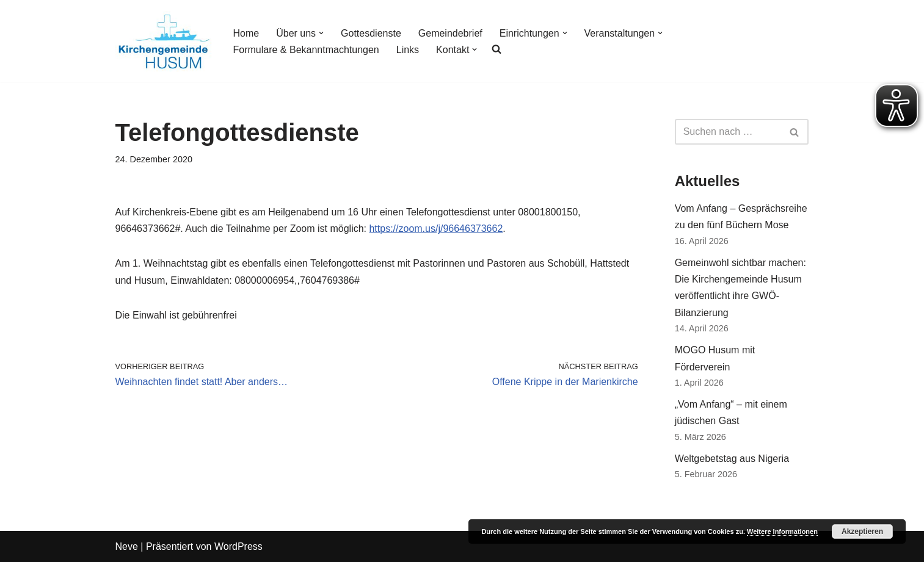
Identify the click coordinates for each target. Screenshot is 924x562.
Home (246, 33)
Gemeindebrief (450, 33)
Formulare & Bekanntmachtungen (306, 50)
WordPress (238, 546)
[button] (321, 33)
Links (407, 50)
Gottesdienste (371, 33)
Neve (126, 546)
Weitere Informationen (782, 531)
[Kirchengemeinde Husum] (164, 41)
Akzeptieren (862, 531)
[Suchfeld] (728, 132)
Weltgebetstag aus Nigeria (732, 458)
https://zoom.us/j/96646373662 (436, 228)
